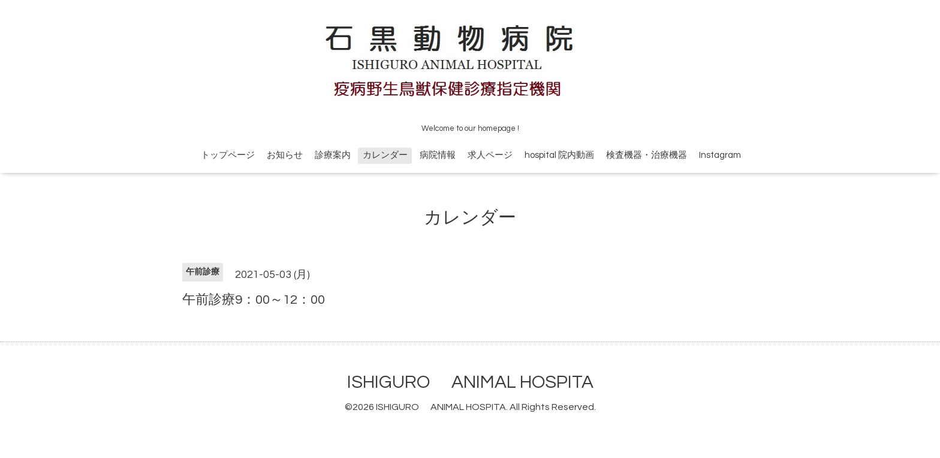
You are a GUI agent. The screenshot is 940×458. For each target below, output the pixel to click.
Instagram (720, 155)
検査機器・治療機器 (646, 155)
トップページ (228, 155)
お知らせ (285, 155)
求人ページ (490, 155)
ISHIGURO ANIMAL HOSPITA (470, 382)
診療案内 (333, 155)
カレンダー (385, 155)
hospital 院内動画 (559, 155)
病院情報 (438, 155)
